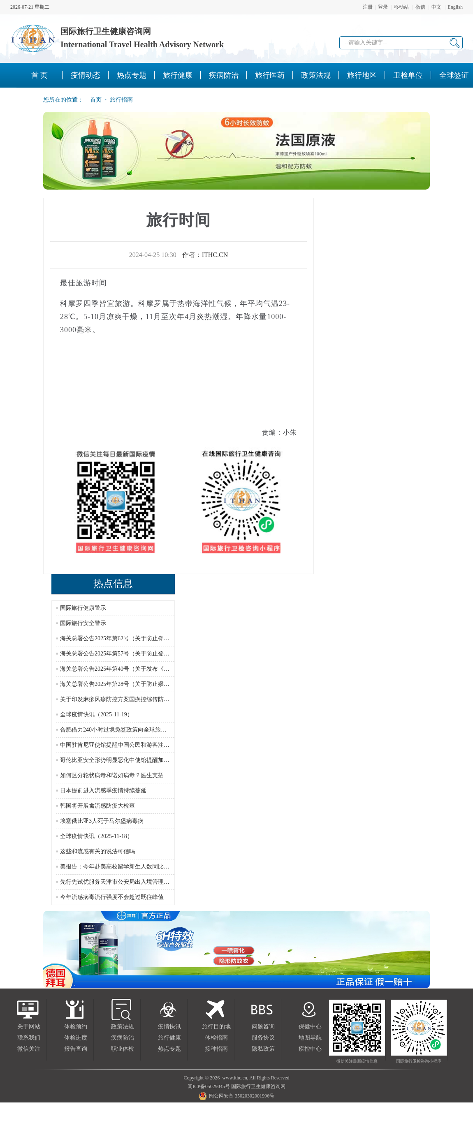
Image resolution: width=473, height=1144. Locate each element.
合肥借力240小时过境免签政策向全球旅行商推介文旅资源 (133, 730)
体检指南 (216, 1038)
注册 (368, 7)
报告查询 (75, 1049)
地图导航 (310, 1038)
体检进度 (75, 1038)
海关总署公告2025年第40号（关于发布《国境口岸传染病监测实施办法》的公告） (163, 669)
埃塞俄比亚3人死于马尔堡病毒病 (102, 821)
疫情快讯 (169, 1027)
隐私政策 (263, 1049)
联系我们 (28, 1038)
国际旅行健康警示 (83, 608)
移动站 (401, 7)
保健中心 (310, 1027)
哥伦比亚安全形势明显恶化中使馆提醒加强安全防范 (126, 760)
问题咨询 (263, 1027)
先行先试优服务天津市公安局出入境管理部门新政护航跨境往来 (140, 882)
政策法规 (122, 1027)
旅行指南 (121, 99)
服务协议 (263, 1038)
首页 (93, 99)
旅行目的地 (216, 1027)
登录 (383, 7)
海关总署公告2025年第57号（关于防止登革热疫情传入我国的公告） (146, 654)
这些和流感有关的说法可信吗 (97, 851)
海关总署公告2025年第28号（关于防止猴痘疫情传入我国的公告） (143, 684)
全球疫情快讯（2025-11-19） (96, 714)
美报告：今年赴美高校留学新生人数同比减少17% (123, 867)
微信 (420, 7)
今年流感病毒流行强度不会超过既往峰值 (112, 897)
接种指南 (216, 1049)
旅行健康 (169, 1038)
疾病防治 (122, 1038)
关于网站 (28, 1027)
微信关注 (28, 1049)
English (455, 7)
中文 (436, 7)
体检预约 (75, 1027)
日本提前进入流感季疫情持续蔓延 (103, 790)
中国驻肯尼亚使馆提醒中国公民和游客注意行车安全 (126, 745)
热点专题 (169, 1049)
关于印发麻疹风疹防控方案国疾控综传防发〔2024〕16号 (132, 699)
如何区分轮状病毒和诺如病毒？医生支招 (112, 775)
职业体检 (122, 1049)
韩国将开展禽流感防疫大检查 (97, 806)
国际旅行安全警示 (83, 623)
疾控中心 (310, 1049)
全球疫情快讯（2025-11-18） (96, 836)
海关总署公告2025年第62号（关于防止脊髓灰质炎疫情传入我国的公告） (152, 638)
